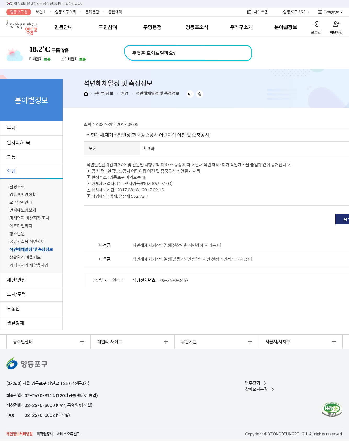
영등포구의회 (65, 12)
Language (331, 12)
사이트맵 (261, 12)
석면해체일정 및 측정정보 (157, 93)
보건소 (41, 12)
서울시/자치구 (277, 341)
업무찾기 (252, 383)
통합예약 (115, 12)
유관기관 (189, 341)
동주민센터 (23, 341)
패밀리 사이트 (109, 341)
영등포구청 (19, 12)
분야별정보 (103, 93)
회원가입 (336, 32)
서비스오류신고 (68, 434)
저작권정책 (45, 434)
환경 (124, 93)
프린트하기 (190, 94)
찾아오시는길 (256, 389)
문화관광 (92, 12)
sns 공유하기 (200, 94)
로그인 (316, 32)
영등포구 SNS (294, 12)
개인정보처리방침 (19, 434)
